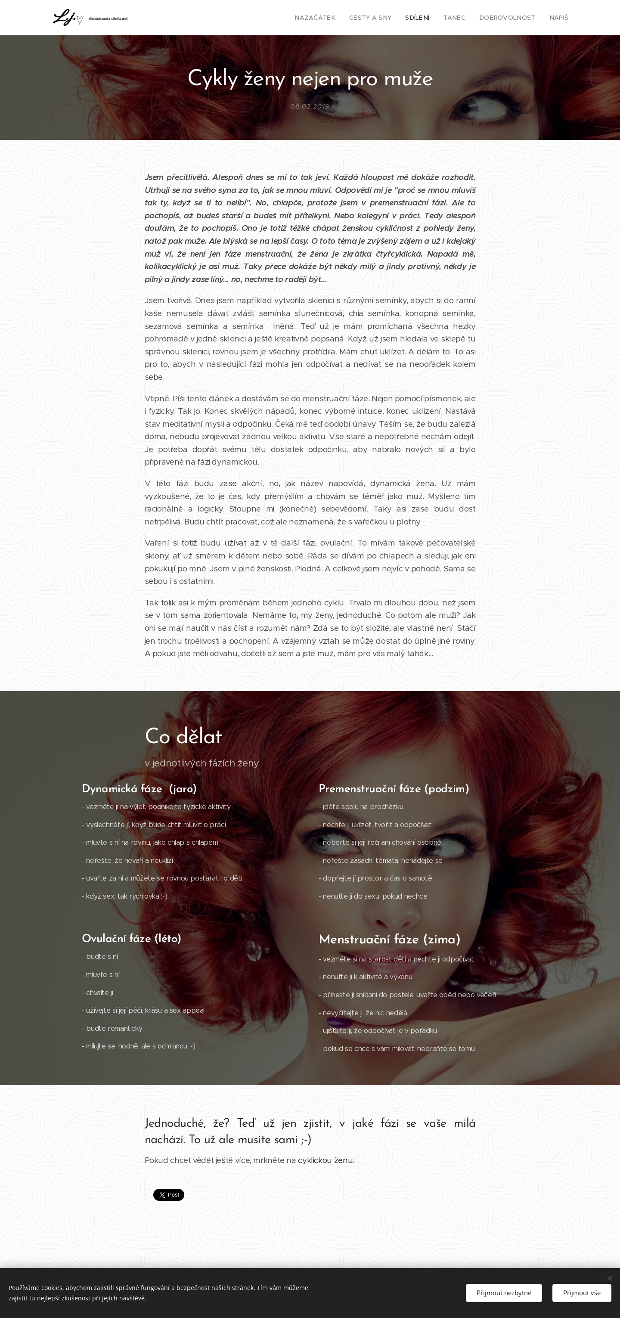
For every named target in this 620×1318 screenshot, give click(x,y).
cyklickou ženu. (326, 1160)
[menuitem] (334, 17)
